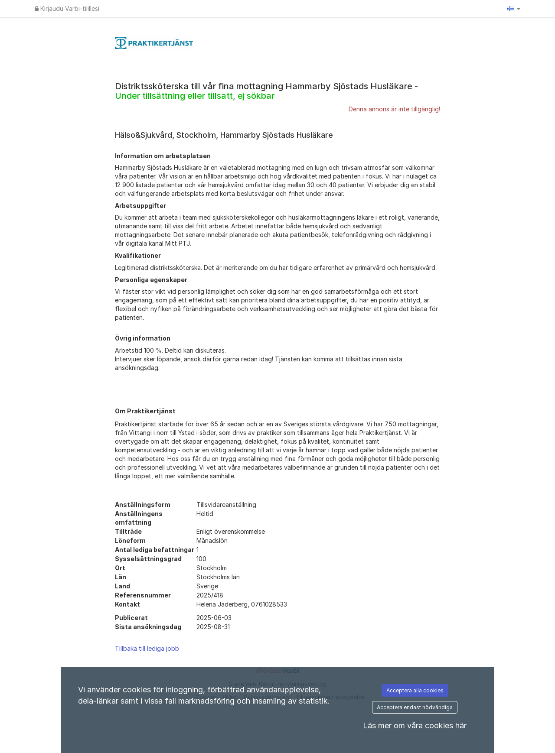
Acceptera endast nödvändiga (415, 707)
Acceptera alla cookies (415, 690)
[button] (514, 8)
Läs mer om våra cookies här (415, 725)
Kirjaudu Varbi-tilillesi (67, 8)
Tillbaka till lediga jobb (147, 648)
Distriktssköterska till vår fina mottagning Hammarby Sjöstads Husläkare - (266, 91)
